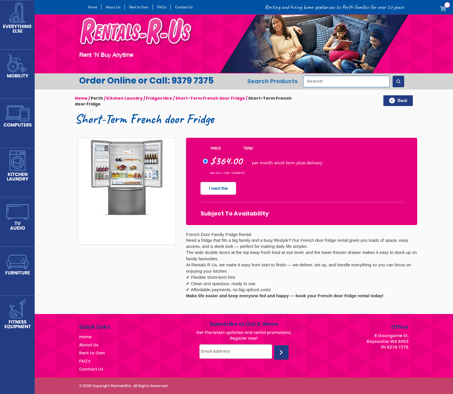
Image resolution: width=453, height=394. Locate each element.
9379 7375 (398, 347)
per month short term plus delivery (262, 164)
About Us (113, 7)
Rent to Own (138, 7)
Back (398, 100)
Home (92, 7)
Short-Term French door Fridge (211, 98)
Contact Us (184, 7)
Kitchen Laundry (125, 98)
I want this (218, 188)
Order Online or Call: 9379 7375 (146, 81)
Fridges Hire (159, 98)
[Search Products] (398, 81)
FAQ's (161, 7)
